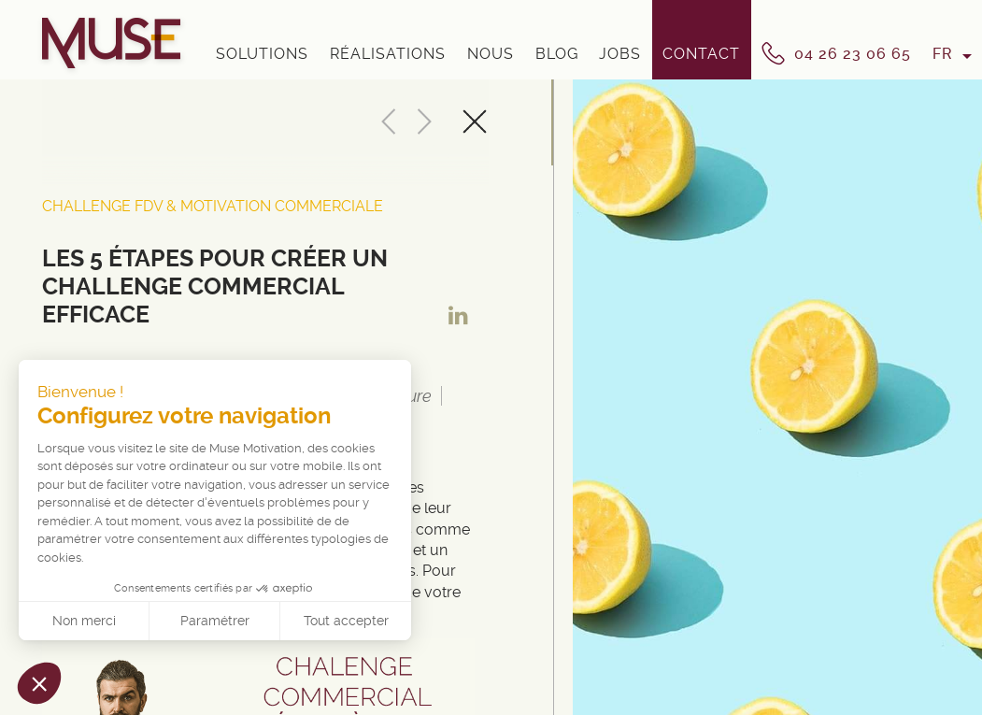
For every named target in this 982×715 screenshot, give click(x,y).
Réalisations (388, 54)
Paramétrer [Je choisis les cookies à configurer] (214, 620)
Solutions (262, 54)
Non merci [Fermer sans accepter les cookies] (84, 620)
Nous (490, 54)
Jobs (620, 54)
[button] (39, 683)
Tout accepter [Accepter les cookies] (346, 620)
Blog (556, 54)
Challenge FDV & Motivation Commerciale (212, 206)
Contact (701, 54)
